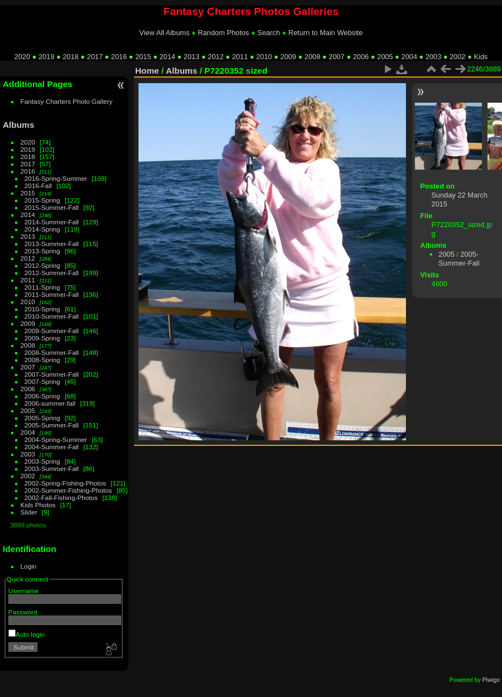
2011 (239, 56)
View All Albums (164, 32)
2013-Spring (42, 250)
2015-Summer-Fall (52, 207)
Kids (481, 56)
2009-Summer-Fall (52, 330)
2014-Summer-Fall (52, 221)
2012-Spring (42, 265)
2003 (433, 56)
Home (147, 70)
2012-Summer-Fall (52, 272)
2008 (312, 56)
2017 (95, 56)
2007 (337, 56)
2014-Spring (42, 229)
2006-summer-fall (50, 403)
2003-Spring (42, 461)
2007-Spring (42, 381)
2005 (385, 56)
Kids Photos (38, 504)
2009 (288, 56)
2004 (409, 56)
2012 (215, 56)
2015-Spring (42, 200)
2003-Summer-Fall (52, 468)
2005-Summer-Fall (52, 425)
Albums (18, 124)
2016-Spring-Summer (56, 178)
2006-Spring (42, 396)
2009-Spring (42, 338)
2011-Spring (42, 287)
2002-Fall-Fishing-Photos (61, 497)
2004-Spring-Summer (56, 439)
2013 (191, 56)
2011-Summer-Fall (52, 294)
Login (29, 566)
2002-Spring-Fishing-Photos (66, 483)
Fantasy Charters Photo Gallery (67, 101)
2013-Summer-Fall (52, 243)
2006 (361, 56)
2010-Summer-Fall (52, 316)
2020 (22, 56)
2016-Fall (38, 185)
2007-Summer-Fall (52, 374)
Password (22, 612)
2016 (119, 56)
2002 (457, 56)
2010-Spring (42, 309)
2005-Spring (42, 417)
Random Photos (223, 32)
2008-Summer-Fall (52, 352)
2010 (264, 56)
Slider (29, 512)
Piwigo (491, 679)
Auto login (26, 634)
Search (268, 32)
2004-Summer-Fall (52, 446)
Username (23, 590)
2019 (46, 56)
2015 (143, 56)
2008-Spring (42, 359)
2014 (167, 56)
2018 (70, 56)
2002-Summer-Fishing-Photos (68, 490)
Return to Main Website (325, 32)
